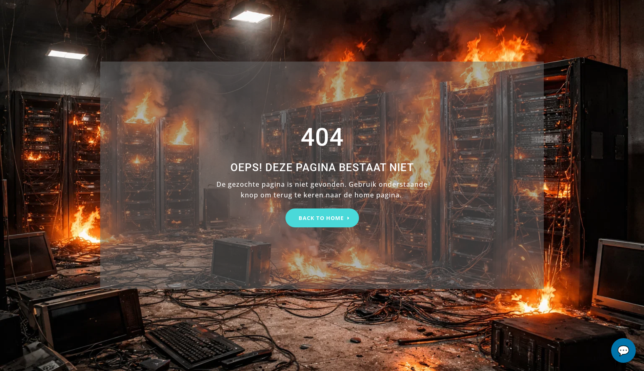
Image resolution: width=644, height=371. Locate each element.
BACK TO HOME (321, 218)
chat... (623, 350)
